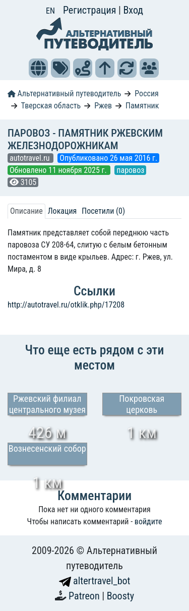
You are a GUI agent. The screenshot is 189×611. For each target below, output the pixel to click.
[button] (38, 68)
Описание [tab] (26, 211)
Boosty (120, 596)
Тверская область (51, 105)
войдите (148, 521)
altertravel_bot (95, 581)
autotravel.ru (30, 158)
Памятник (142, 105)
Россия (146, 93)
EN (50, 11)
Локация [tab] (62, 211)
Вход (133, 10)
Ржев (103, 105)
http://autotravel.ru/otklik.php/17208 (66, 305)
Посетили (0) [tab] (103, 211)
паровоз (130, 170)
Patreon (85, 596)
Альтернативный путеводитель (64, 93)
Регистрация (90, 10)
